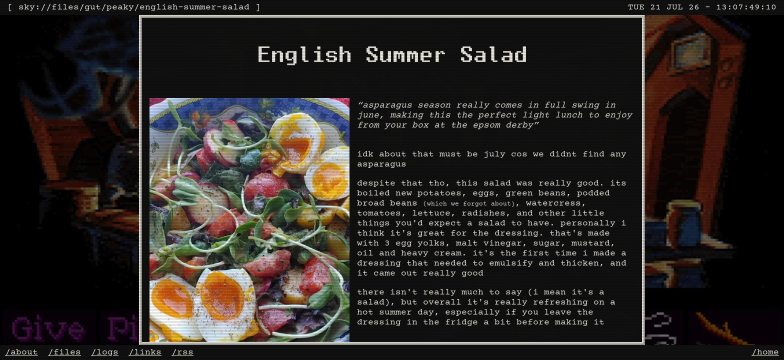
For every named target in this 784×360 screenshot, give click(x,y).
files (65, 7)
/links (145, 353)
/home (765, 353)
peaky (120, 7)
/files (64, 353)
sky (26, 7)
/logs (104, 353)
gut (92, 7)
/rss (183, 353)
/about (21, 353)
